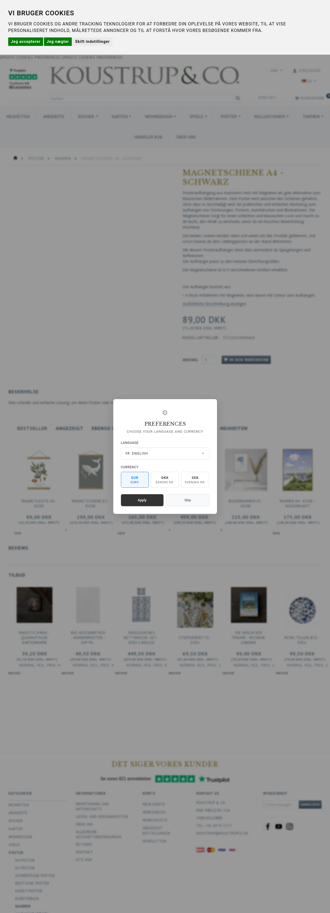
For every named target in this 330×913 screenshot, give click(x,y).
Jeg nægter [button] (58, 41)
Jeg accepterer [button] (25, 41)
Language (130, 443)
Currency (130, 467)
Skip (187, 500)
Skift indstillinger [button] (92, 41)
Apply (142, 500)
